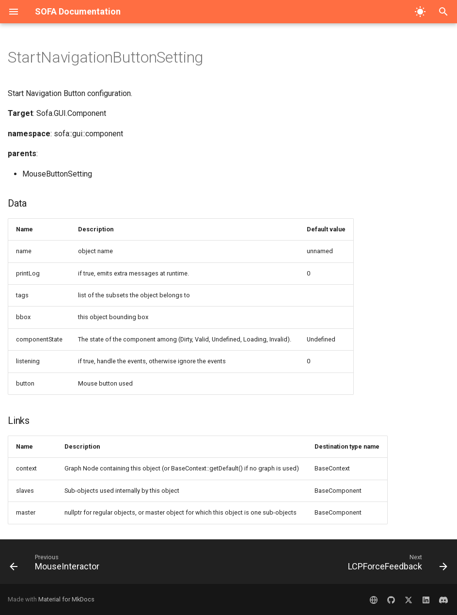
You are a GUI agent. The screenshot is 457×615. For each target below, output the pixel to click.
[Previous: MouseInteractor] (56, 564)
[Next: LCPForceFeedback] (395, 564)
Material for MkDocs (66, 599)
